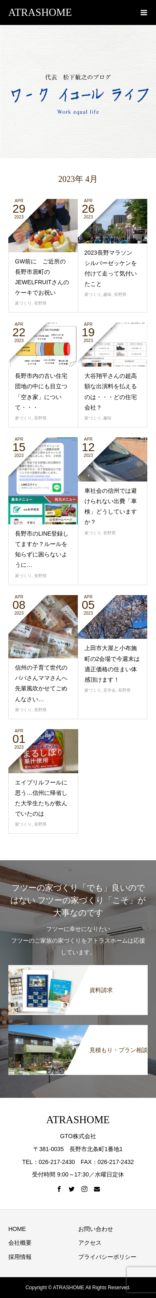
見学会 (109, 690)
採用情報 (20, 1256)
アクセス (90, 1242)
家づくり (23, 303)
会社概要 (20, 1242)
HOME (17, 1229)
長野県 (40, 303)
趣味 (107, 294)
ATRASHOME (40, 12)
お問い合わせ (95, 1229)
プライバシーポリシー (107, 1256)
